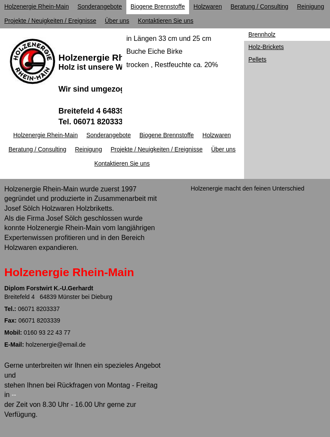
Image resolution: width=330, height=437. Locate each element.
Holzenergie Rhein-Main (109, 57)
